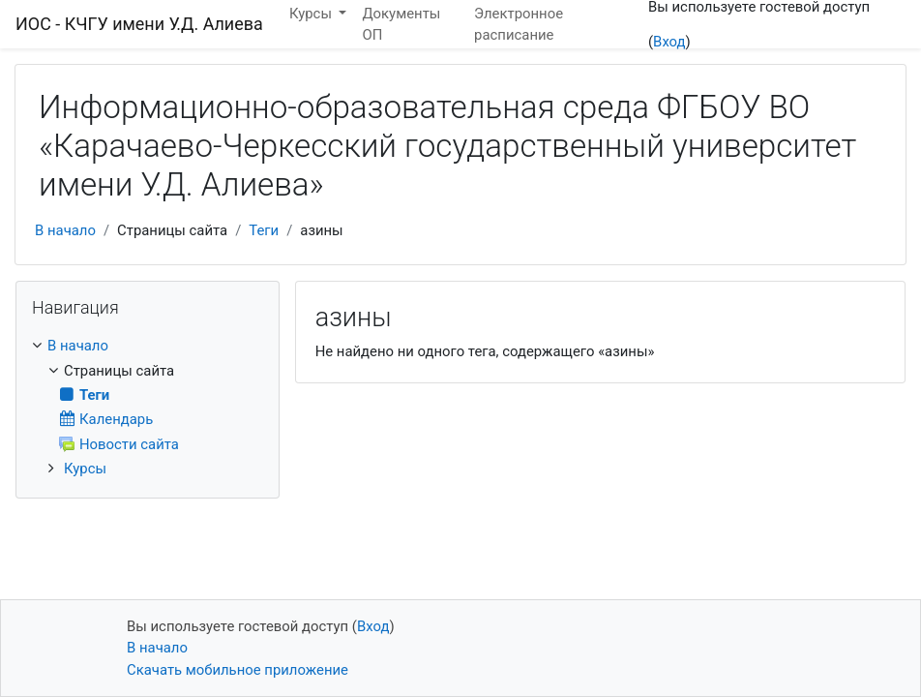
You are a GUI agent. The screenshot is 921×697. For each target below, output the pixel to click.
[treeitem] (147, 345)
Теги (264, 230)
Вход (669, 41)
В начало (65, 230)
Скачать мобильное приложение (237, 670)
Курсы (85, 468)
